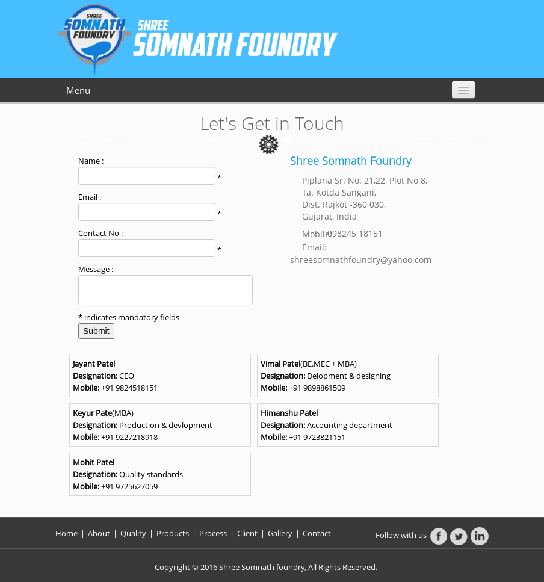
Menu (78, 90)
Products (173, 533)
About (100, 533)
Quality (133, 533)
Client (247, 533)
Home (66, 533)
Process (213, 533)
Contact (317, 533)
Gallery (280, 533)
